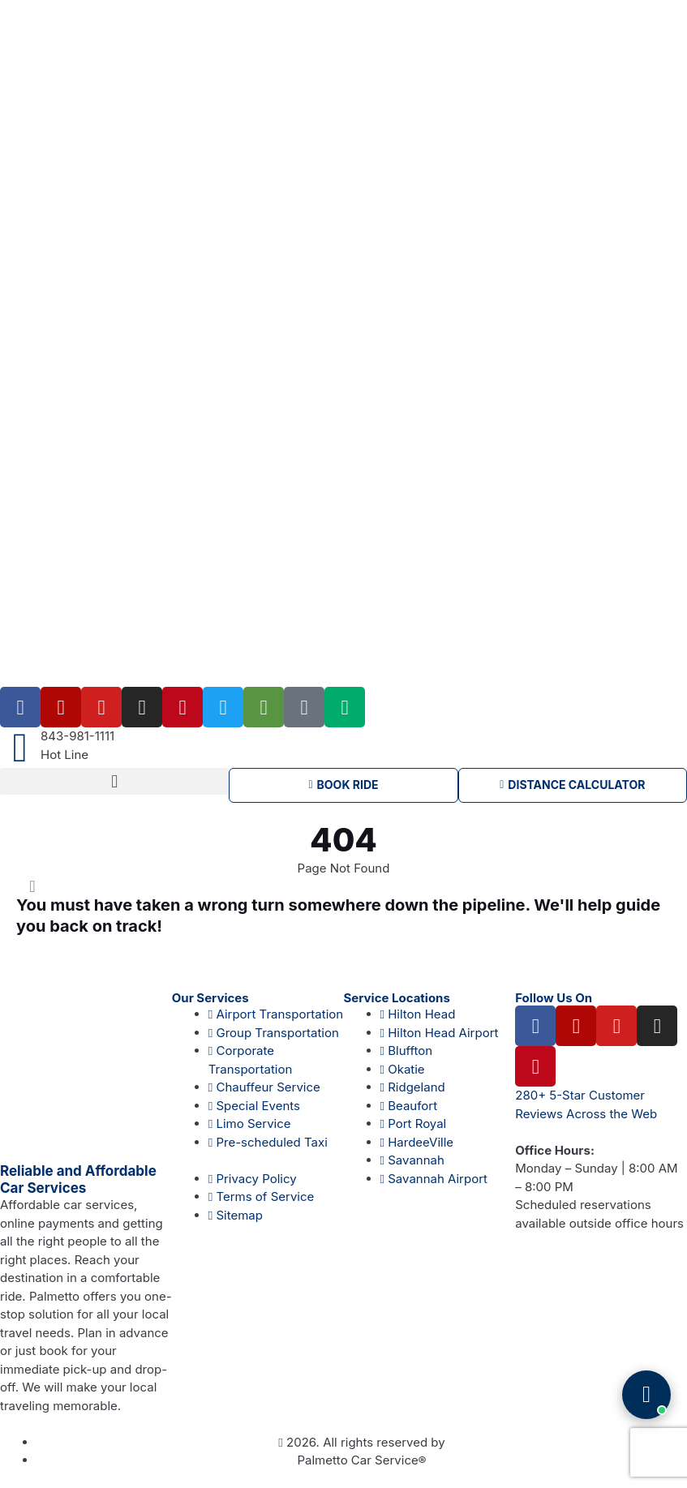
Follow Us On (553, 998)
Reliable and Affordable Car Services (78, 1179)
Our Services (210, 998)
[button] (114, 781)
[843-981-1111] (20, 747)
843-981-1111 (77, 736)
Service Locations (397, 998)
